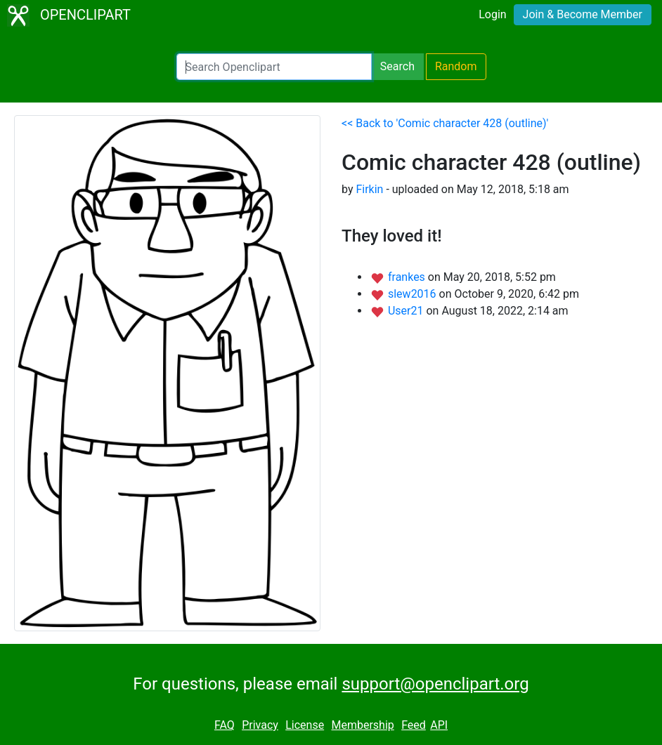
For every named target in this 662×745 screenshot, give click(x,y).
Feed (413, 725)
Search (397, 66)
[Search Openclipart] (274, 66)
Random (456, 66)
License (304, 725)
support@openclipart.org (435, 684)
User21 (407, 310)
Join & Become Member (582, 14)
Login (492, 14)
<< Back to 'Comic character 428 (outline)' (445, 123)
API (439, 725)
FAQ (224, 725)
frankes (408, 277)
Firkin (369, 189)
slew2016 (413, 294)
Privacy (260, 725)
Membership (362, 725)
